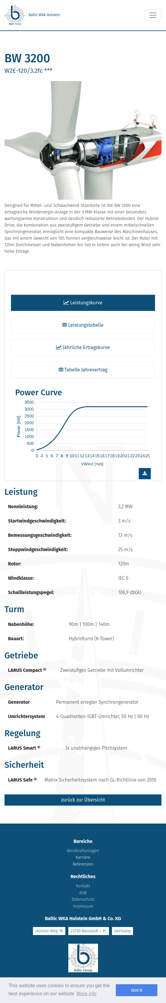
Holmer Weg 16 (49, 931)
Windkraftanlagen (83, 850)
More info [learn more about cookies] (87, 993)
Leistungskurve (83, 303)
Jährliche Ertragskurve (83, 347)
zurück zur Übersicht (83, 800)
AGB (83, 892)
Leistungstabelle (82, 325)
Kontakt (83, 886)
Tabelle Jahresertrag (83, 370)
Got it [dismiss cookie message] (136, 990)
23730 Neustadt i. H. (89, 931)
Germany (122, 931)
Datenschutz (83, 899)
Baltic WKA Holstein (32, 15)
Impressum (83, 906)
